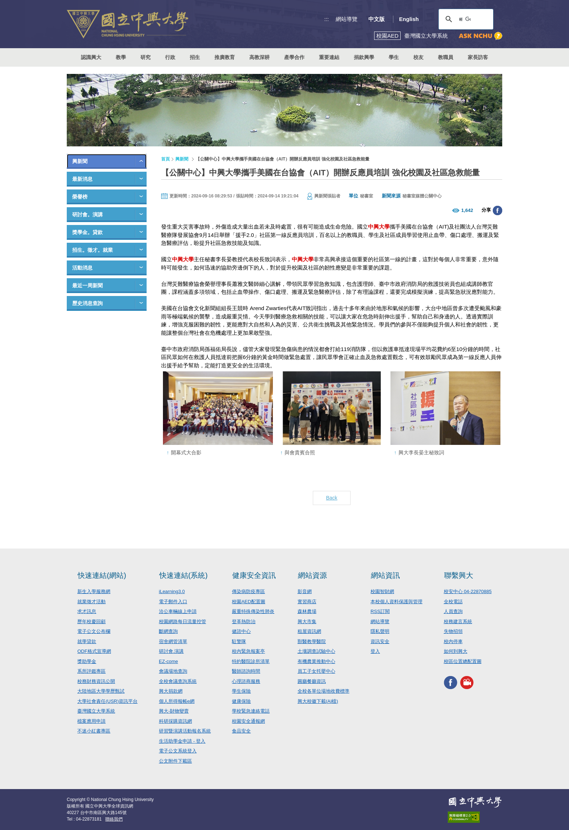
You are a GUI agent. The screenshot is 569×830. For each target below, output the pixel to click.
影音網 (305, 591)
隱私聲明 (380, 631)
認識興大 (91, 57)
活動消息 (82, 268)
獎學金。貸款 (87, 232)
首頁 (165, 159)
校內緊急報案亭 (248, 651)
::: (326, 19)
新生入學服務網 (93, 591)
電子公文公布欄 (93, 631)
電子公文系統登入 (178, 751)
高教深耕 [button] (259, 57)
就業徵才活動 (91, 601)
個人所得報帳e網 (177, 701)
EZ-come (168, 661)
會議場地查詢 (173, 671)
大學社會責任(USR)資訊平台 (107, 701)
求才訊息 (86, 611)
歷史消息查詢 (87, 303)
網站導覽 (346, 19)
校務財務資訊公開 (96, 681)
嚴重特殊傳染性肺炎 (253, 611)
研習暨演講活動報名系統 (185, 731)
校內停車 (453, 641)
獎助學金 (86, 661)
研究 (145, 57)
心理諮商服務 (246, 681)
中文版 (376, 19)
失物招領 (453, 631)
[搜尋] (465, 19)
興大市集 (307, 621)
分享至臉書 (497, 210)
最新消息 (82, 179)
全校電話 (453, 601)
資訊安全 (380, 641)
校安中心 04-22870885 (468, 591)
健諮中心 (241, 631)
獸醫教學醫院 (312, 641)
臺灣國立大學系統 (96, 711)
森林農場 (307, 611)
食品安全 (241, 731)
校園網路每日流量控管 (182, 621)
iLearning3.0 (172, 591)
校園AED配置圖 (248, 601)
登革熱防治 (243, 621)
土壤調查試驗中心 (316, 651)
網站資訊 (385, 575)
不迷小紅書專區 (93, 731)
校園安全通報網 (248, 721)
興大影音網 (467, 682)
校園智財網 (382, 591)
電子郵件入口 (173, 601)
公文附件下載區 (175, 761)
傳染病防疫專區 (248, 591)
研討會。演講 (87, 214)
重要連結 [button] (329, 57)
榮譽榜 (79, 197)
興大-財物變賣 (174, 711)
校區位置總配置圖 (463, 661)
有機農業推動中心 (316, 661)
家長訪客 (478, 57)
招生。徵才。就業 (92, 250)
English (409, 19)
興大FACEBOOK (450, 682)
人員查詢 (453, 611)
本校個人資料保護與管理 (396, 601)
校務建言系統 (458, 621)
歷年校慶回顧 (91, 621)
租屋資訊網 (309, 631)
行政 (170, 57)
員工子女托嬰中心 (316, 671)
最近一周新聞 (87, 285)
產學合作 (294, 57)
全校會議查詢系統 (178, 681)
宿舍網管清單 (173, 641)
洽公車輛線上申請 (178, 611)
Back (331, 498)
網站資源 (312, 575)
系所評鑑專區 (91, 671)
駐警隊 (239, 641)
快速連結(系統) (183, 575)
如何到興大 (455, 651)
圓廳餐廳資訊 (312, 681)
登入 (375, 651)
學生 (394, 57)
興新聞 (79, 161)
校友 (418, 57)
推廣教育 (224, 57)
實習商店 (307, 601)
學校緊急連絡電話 (251, 711)
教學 (121, 57)
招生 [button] (195, 57)
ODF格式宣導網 (94, 651)
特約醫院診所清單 (251, 661)
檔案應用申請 (91, 721)
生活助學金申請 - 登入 (182, 741)
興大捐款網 (171, 691)
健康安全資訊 (254, 575)
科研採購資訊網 (175, 721)
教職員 (445, 57)
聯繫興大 (458, 575)
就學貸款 (86, 641)
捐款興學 (364, 57)
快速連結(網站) (102, 575)
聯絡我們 (114, 819)
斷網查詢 (168, 631)
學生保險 (241, 691)
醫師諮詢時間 (246, 671)
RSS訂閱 (380, 611)
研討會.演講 (171, 651)
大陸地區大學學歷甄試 (100, 691)
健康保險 (241, 701)
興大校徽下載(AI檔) (318, 701)
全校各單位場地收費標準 (323, 691)
